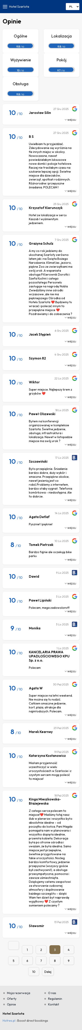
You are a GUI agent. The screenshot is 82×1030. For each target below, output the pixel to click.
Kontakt (53, 1004)
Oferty (11, 999)
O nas (52, 993)
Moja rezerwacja (18, 993)
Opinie (11, 1004)
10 (33, 972)
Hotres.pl (9, 1021)
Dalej (47, 972)
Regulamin (55, 999)
